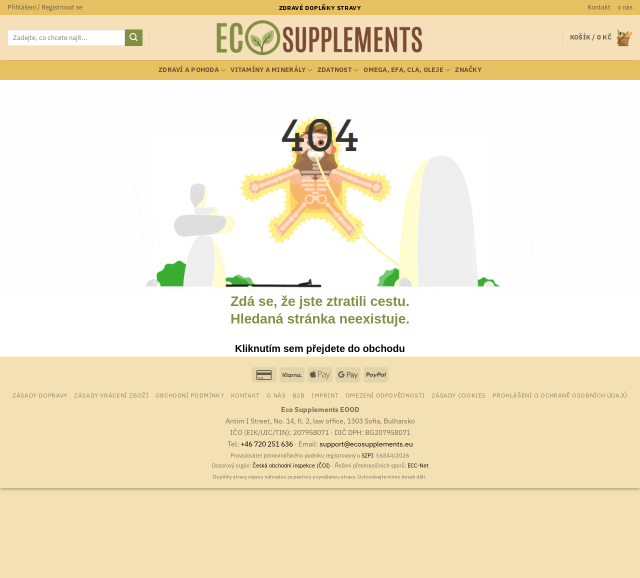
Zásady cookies (459, 395)
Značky (468, 70)
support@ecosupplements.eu (366, 443)
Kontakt (599, 7)
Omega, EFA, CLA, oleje (407, 70)
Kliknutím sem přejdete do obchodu (320, 348)
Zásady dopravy (40, 395)
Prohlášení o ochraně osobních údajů (559, 395)
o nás (625, 7)
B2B (298, 395)
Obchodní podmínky (190, 395)
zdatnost (338, 70)
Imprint (325, 395)
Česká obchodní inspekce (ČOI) (291, 465)
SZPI (367, 455)
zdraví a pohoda (192, 70)
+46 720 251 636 (266, 443)
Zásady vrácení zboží (111, 395)
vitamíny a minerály (271, 70)
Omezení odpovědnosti (385, 395)
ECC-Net (418, 465)
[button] (45, 7)
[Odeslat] (133, 38)
